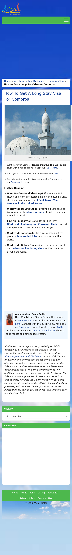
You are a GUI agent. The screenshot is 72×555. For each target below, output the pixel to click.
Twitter (60, 327)
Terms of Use (45, 498)
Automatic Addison (44, 330)
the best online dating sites (27, 248)
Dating (41, 492)
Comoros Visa (56, 81)
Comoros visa (17, 182)
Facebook (24, 327)
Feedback (53, 492)
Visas (24, 492)
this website (51, 168)
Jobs (32, 492)
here (56, 173)
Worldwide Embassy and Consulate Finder (33, 224)
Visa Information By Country (30, 81)
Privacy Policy (27, 498)
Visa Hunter (24, 320)
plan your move (35, 212)
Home (7, 81)
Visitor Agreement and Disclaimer (22, 356)
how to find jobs (27, 236)
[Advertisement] (26, 51)
